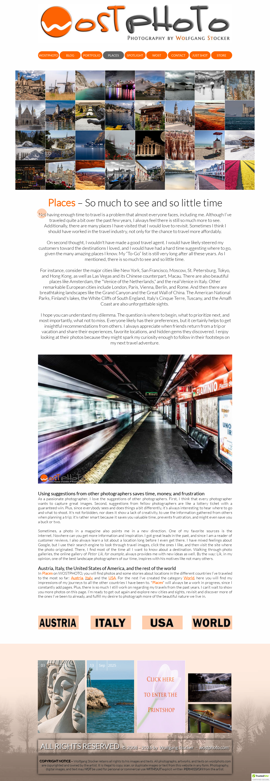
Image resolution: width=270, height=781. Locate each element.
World (189, 577)
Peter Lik (95, 553)
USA (112, 577)
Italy (88, 577)
